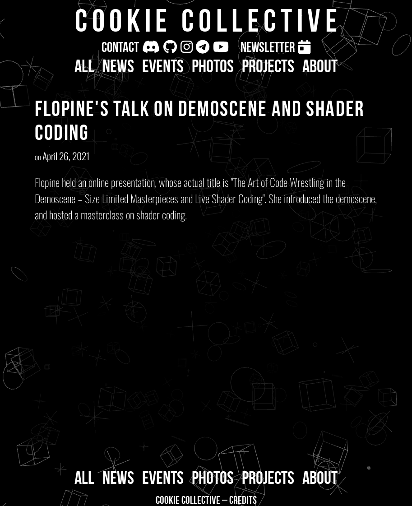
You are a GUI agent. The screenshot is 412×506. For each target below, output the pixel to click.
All (84, 66)
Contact (120, 47)
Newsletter (268, 47)
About (320, 66)
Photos (213, 66)
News (118, 66)
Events (163, 66)
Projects (268, 66)
